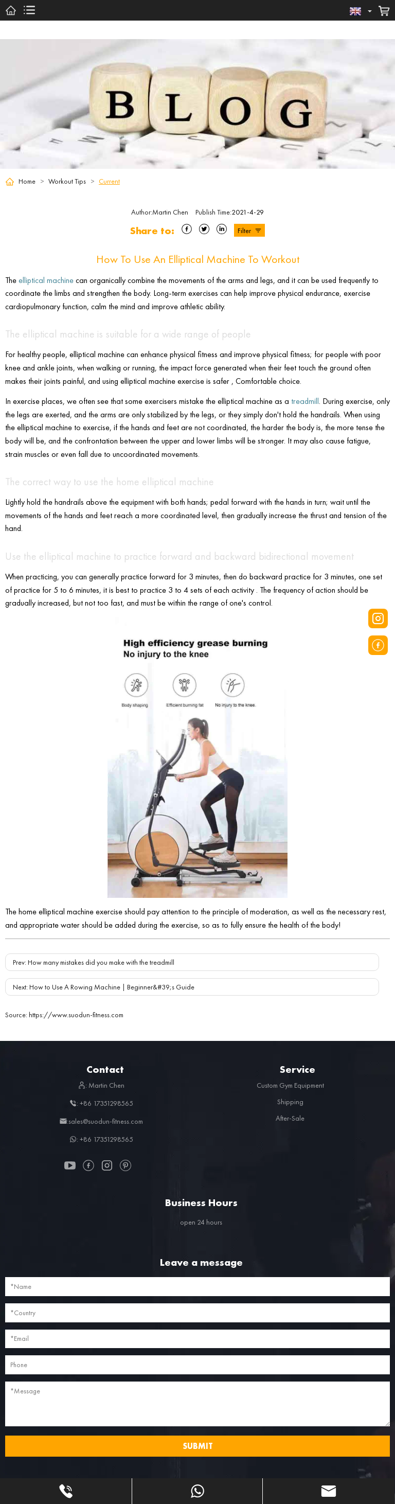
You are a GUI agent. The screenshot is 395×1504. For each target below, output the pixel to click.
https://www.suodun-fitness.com (64, 1014)
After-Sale (290, 1118)
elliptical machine (46, 280)
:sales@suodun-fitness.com (101, 1121)
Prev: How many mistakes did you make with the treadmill (93, 962)
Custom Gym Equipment (290, 1085)
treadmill (305, 401)
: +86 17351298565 (101, 1103)
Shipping (290, 1101)
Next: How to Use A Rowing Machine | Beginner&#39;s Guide (103, 987)
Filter (250, 230)
